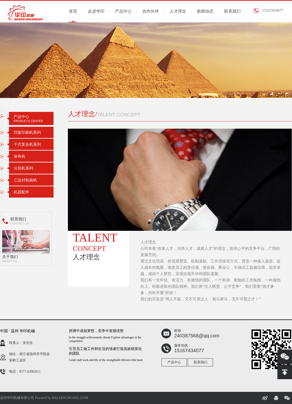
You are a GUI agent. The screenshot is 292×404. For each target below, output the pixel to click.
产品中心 (123, 11)
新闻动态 (205, 11)
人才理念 (178, 11)
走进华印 (96, 11)
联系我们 (232, 11)
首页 (73, 11)
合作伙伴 (150, 11)
